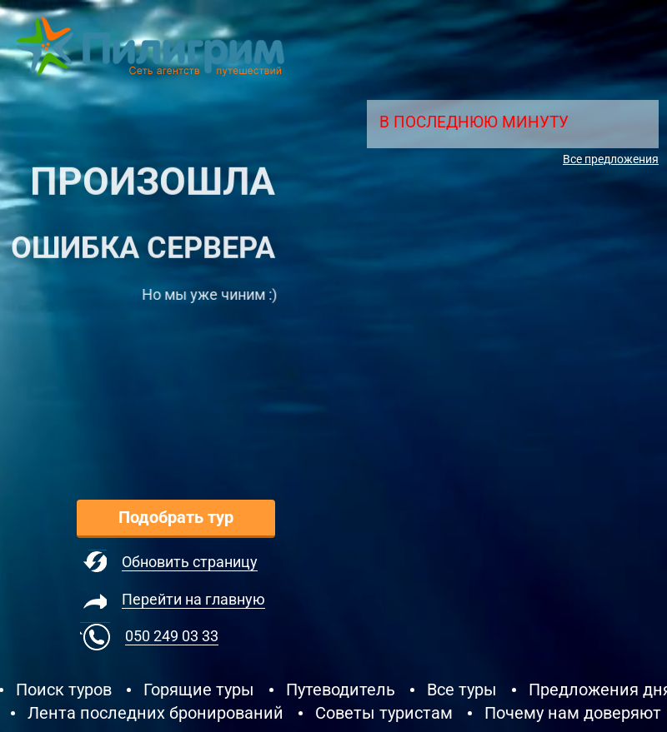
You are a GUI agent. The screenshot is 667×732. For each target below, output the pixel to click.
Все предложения (611, 159)
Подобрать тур (175, 517)
